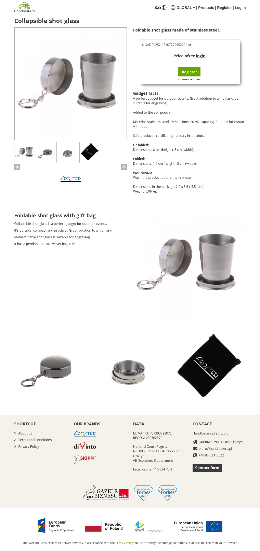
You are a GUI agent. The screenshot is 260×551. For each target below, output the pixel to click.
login (201, 56)
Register (224, 8)
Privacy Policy (28, 446)
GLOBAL (183, 8)
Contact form (207, 467)
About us (25, 433)
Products (206, 8)
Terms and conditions (35, 440)
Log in (240, 8)
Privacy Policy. (125, 543)
